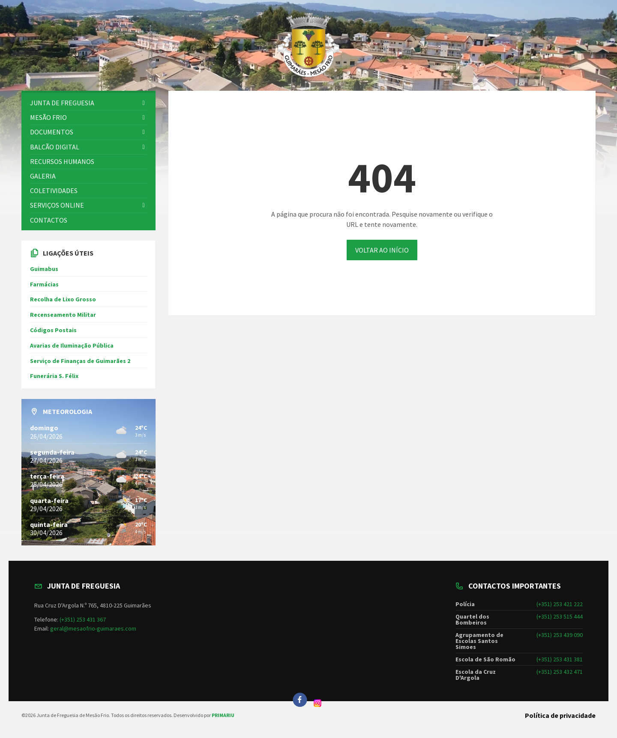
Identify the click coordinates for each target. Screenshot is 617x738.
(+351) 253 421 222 (559, 604)
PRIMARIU (223, 715)
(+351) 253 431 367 (83, 619)
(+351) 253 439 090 (559, 635)
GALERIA (43, 176)
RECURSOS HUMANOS (62, 161)
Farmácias (44, 284)
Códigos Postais (53, 330)
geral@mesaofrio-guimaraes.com (93, 628)
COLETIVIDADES (54, 190)
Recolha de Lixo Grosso (63, 299)
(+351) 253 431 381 (559, 659)
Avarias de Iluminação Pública (72, 345)
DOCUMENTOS (51, 132)
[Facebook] (300, 700)
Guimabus (44, 269)
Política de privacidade (560, 715)
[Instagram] (317, 704)
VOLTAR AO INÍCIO (382, 250)
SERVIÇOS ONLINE (57, 205)
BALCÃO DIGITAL (54, 147)
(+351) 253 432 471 (559, 672)
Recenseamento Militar (63, 314)
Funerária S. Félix (54, 376)
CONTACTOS (48, 220)
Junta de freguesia (62, 102)
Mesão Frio (48, 117)
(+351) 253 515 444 (559, 616)
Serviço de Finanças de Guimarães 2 (80, 361)
